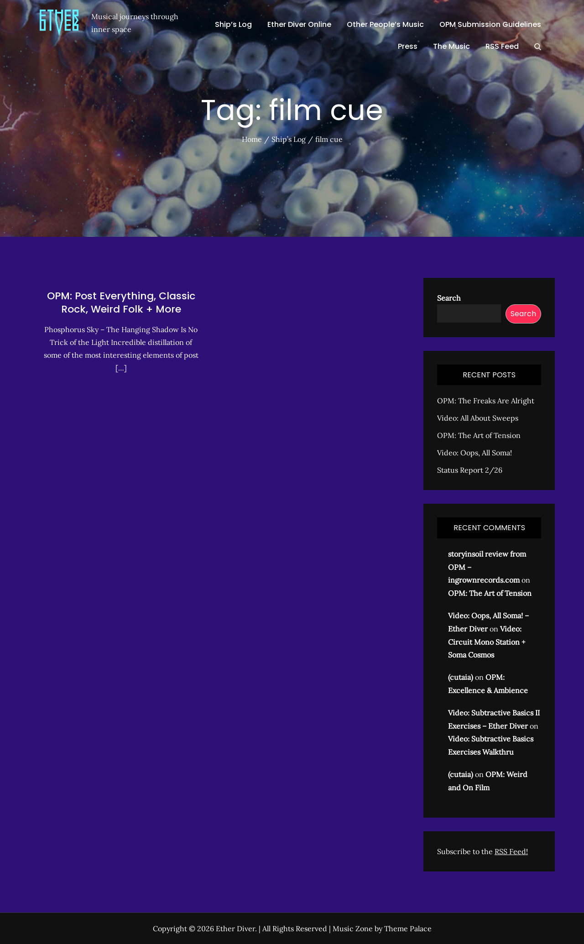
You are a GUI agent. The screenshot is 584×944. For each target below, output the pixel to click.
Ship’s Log (233, 24)
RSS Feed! (511, 851)
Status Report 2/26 (469, 470)
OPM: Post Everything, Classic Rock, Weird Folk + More (121, 303)
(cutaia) (460, 677)
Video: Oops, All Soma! (474, 452)
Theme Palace (408, 928)
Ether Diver (235, 928)
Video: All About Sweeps (477, 417)
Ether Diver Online (299, 24)
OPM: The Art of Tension (479, 435)
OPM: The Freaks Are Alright (485, 400)
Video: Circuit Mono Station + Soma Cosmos (486, 642)
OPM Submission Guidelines (490, 24)
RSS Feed (502, 46)
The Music (451, 46)
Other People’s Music (385, 24)
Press (407, 46)
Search (449, 297)
